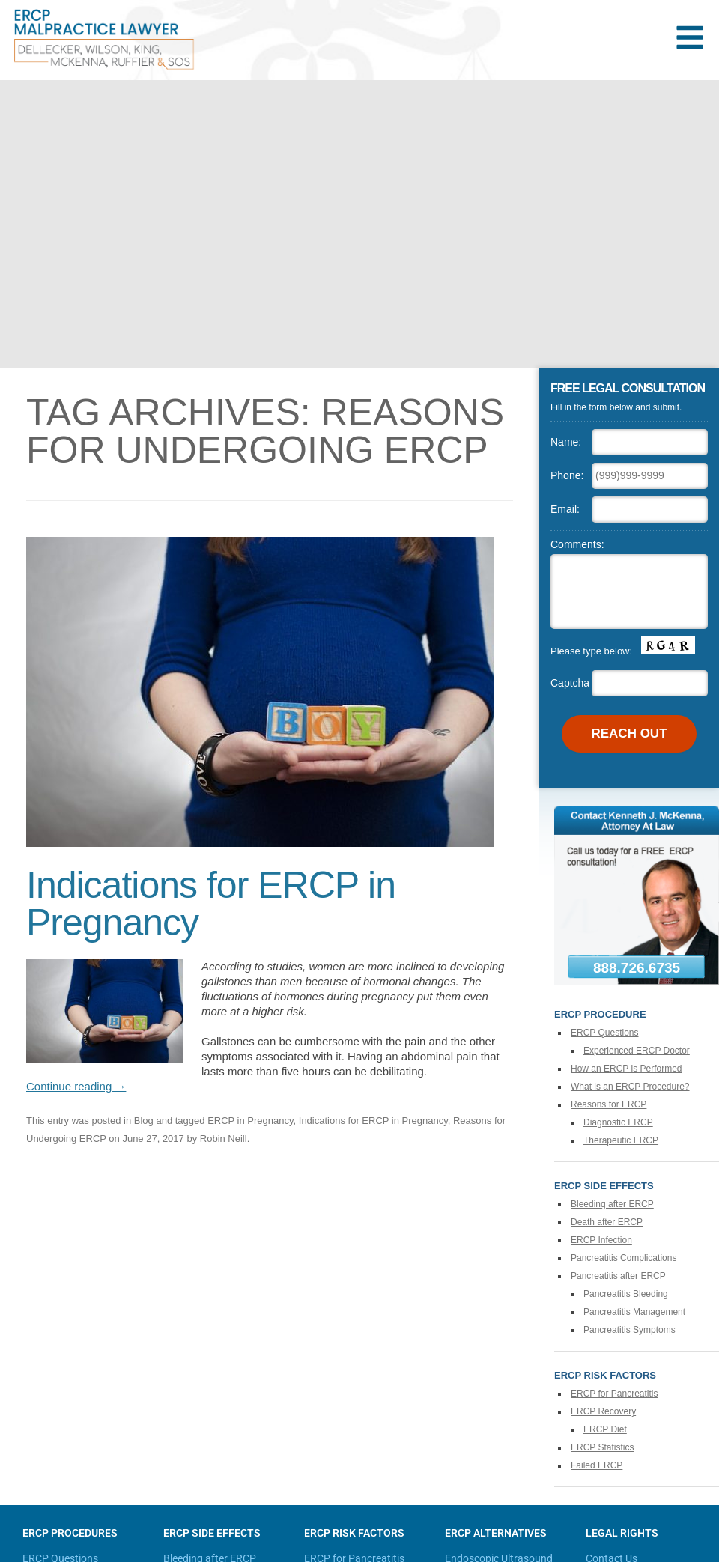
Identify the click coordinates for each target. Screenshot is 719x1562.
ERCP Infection (601, 1240)
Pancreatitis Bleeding (625, 1294)
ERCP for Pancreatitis (614, 1393)
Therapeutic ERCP (620, 1140)
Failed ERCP (596, 1465)
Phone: (566, 475)
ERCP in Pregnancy (250, 1120)
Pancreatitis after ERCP (618, 1276)
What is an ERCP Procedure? (630, 1086)
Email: (565, 509)
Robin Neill (223, 1138)
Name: (565, 442)
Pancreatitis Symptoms (629, 1330)
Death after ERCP (607, 1222)
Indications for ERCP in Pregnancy (210, 903)
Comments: (577, 544)
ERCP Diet (605, 1429)
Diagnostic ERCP (618, 1122)
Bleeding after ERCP (612, 1204)
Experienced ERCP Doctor (636, 1050)
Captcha (569, 683)
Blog (144, 1120)
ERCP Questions (605, 1032)
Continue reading (76, 1086)
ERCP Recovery (603, 1411)
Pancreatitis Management (634, 1312)
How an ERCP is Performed (626, 1068)
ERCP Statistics (602, 1447)
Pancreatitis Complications (623, 1258)
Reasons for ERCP (608, 1104)
